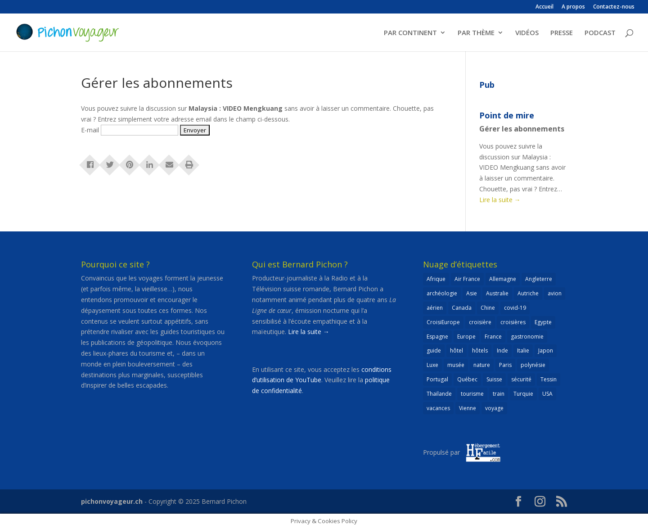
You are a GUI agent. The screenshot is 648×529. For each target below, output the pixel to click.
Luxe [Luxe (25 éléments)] (432, 365)
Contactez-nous (613, 7)
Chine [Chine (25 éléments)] (488, 308)
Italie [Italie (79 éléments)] (523, 350)
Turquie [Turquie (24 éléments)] (523, 394)
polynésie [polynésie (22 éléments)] (533, 365)
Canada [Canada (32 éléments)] (462, 308)
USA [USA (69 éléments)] (547, 394)
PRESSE (561, 33)
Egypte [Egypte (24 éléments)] (543, 322)
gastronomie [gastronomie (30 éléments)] (527, 336)
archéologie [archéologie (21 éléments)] (442, 293)
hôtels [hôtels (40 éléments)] (480, 350)
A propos (573, 7)
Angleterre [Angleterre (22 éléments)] (538, 279)
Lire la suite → (308, 331)
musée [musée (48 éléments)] (455, 365)
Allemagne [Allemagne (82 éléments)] (502, 279)
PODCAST (600, 33)
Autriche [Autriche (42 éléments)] (528, 293)
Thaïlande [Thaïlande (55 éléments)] (439, 394)
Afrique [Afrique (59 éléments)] (436, 279)
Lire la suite (500, 199)
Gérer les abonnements (521, 129)
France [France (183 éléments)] (493, 336)
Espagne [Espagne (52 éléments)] (437, 336)
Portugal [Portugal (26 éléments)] (437, 379)
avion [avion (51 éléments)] (555, 293)
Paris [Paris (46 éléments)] (505, 365)
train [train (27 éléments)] (498, 394)
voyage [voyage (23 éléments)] (494, 408)
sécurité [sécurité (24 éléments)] (521, 379)
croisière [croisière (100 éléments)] (480, 322)
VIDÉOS (527, 33)
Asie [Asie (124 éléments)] (471, 293)
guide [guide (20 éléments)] (434, 350)
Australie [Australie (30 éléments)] (497, 293)
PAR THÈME (476, 33)
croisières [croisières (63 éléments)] (513, 322)
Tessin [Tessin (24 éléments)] (548, 379)
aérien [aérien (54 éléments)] (435, 308)
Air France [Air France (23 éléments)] (467, 279)
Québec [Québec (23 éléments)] (467, 379)
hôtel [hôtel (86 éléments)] (456, 350)
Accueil (545, 7)
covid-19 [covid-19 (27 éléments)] (515, 308)
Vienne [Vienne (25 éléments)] (467, 408)
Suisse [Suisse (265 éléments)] (494, 379)
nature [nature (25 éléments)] (481, 365)
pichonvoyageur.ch (112, 501)
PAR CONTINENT (410, 33)
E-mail (90, 130)
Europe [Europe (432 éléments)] (466, 336)
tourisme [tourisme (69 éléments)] (472, 394)
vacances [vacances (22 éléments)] (438, 408)
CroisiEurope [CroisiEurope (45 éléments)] (443, 322)
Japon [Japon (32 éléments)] (545, 350)
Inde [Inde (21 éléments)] (502, 350)
